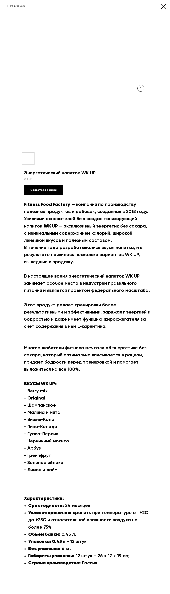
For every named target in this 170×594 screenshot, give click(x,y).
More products (16, 6)
